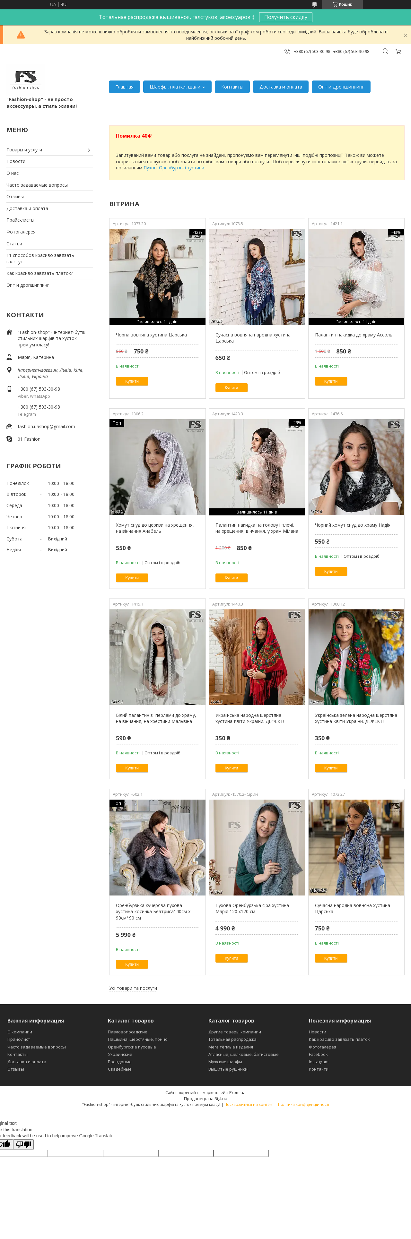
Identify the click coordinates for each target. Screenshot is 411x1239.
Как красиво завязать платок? (39, 273)
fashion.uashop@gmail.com (46, 426)
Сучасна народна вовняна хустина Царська (352, 908)
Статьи (14, 244)
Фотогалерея (21, 232)
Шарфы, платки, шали (175, 86)
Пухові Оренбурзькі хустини (174, 168)
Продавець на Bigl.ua (205, 1098)
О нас (12, 173)
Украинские (120, 1054)
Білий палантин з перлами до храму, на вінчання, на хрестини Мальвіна (156, 718)
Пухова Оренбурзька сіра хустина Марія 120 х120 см (252, 908)
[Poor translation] (23, 1144)
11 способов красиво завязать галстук (40, 258)
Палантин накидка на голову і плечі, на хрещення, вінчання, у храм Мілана (256, 528)
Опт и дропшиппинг (341, 86)
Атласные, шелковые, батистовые (243, 1054)
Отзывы (15, 196)
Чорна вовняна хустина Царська (151, 335)
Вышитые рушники (228, 1069)
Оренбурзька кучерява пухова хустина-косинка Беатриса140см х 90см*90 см (153, 911)
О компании (19, 1032)
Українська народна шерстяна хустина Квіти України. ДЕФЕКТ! (249, 718)
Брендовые (120, 1062)
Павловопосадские (127, 1032)
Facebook (318, 1054)
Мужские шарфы (225, 1062)
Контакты (232, 86)
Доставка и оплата (280, 86)
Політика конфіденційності (303, 1104)
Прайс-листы (20, 220)
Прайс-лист (18, 1039)
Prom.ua (237, 1092)
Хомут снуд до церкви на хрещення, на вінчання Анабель (155, 528)
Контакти (318, 1069)
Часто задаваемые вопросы (37, 185)
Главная (124, 86)
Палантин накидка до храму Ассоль (353, 335)
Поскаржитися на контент (249, 1104)
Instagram (318, 1062)
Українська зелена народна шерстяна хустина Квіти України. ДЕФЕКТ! (356, 718)
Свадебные (120, 1069)
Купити (132, 381)
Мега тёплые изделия (230, 1047)
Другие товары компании (234, 1032)
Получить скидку (285, 17)
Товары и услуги (24, 150)
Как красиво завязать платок (339, 1039)
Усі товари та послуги (133, 988)
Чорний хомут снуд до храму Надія (352, 525)
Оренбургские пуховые (132, 1047)
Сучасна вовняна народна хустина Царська (253, 338)
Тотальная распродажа (232, 1039)
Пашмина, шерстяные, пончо (138, 1039)
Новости (15, 161)
